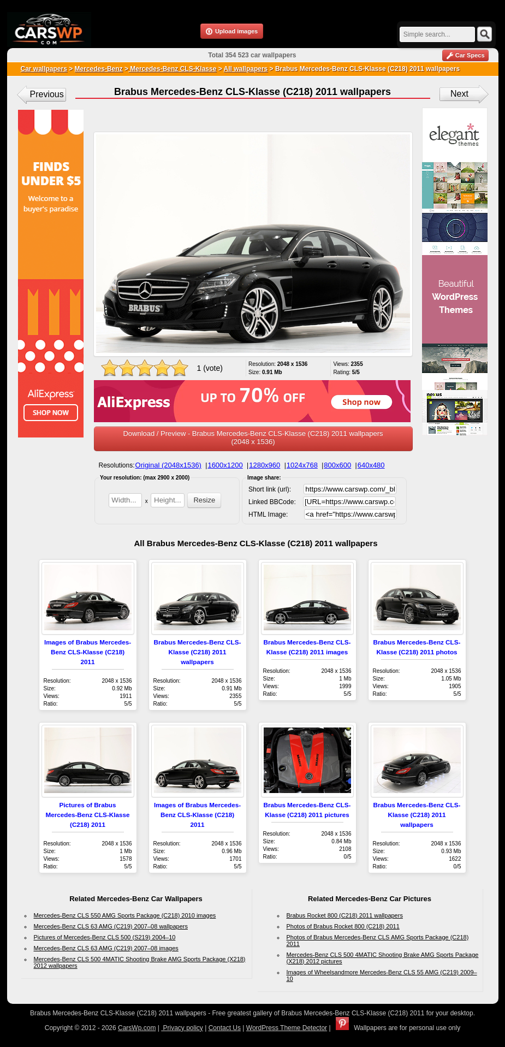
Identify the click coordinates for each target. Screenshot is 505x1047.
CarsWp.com (137, 1028)
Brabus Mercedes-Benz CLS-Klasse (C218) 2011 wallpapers (197, 651)
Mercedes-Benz (99, 69)
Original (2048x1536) (168, 465)
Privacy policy (182, 1028)
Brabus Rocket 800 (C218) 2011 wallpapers (345, 915)
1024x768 (302, 465)
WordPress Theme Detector (286, 1028)
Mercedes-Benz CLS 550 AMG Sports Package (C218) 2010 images (125, 915)
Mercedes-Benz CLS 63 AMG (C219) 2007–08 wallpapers (111, 926)
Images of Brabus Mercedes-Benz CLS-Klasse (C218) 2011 (87, 651)
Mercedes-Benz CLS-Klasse (172, 69)
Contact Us (225, 1028)
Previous (47, 94)
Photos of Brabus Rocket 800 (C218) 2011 (343, 926)
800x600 (337, 465)
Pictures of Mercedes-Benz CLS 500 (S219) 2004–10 (105, 937)
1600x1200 (224, 465)
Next (459, 93)
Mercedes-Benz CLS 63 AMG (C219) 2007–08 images (106, 948)
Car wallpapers (44, 69)
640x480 (371, 465)
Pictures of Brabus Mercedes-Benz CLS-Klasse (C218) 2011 (88, 814)
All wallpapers (246, 69)
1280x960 (264, 465)
